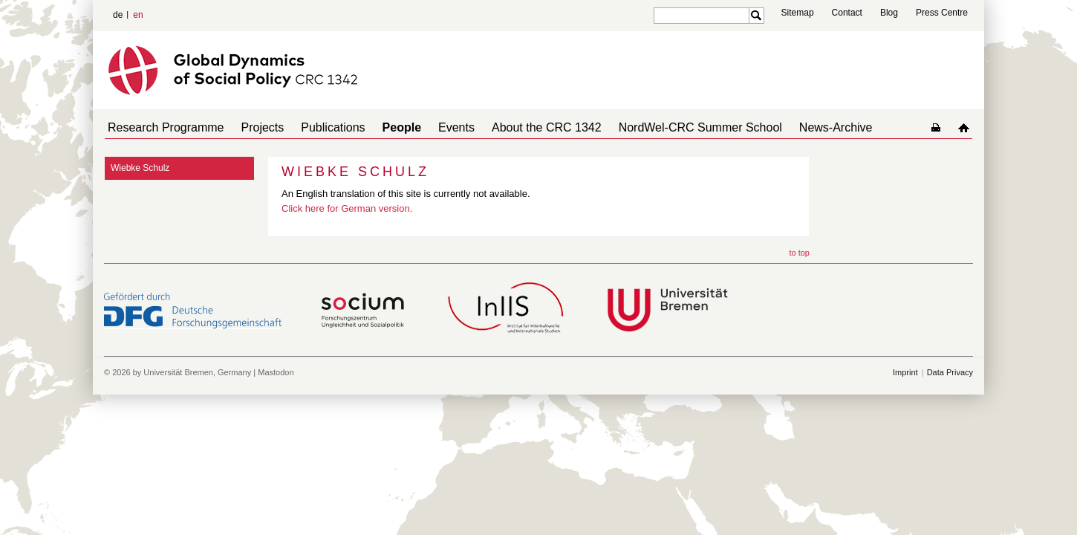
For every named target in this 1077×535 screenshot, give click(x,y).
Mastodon (275, 372)
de (118, 15)
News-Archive (791, 127)
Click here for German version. (347, 208)
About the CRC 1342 (514, 127)
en (138, 15)
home (966, 127)
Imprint (905, 372)
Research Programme (163, 127)
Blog (889, 12)
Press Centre (942, 12)
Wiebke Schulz (140, 168)
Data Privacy (950, 372)
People (381, 127)
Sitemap (797, 12)
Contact (847, 12)
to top (799, 252)
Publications (318, 127)
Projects (254, 127)
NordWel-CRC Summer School (662, 127)
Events (429, 127)
